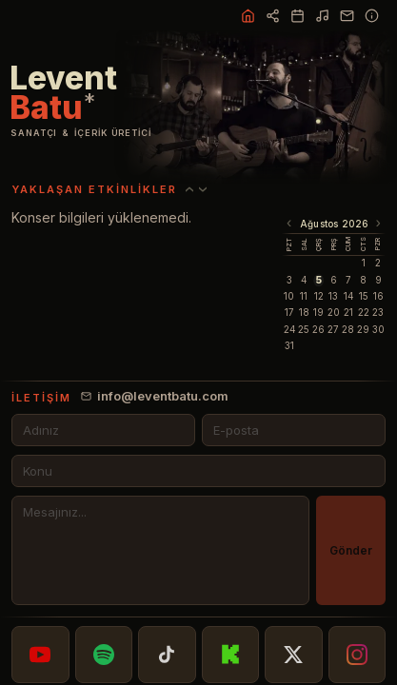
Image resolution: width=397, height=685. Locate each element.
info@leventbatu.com (154, 395)
